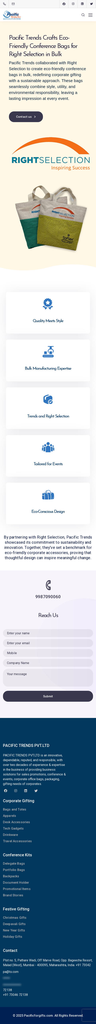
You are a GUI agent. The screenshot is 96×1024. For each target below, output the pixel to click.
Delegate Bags (14, 863)
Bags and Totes (14, 809)
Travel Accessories (17, 841)
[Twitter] (91, 4)
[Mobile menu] (90, 15)
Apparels (9, 816)
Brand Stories (13, 895)
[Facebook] (64, 4)
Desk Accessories (16, 822)
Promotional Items (17, 889)
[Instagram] (73, 4)
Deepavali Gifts (14, 924)
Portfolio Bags (14, 870)
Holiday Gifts (12, 937)
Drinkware (10, 835)
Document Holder (16, 882)
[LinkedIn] (82, 4)
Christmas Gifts (14, 918)
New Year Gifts (14, 930)
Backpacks (11, 876)
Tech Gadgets (13, 828)
